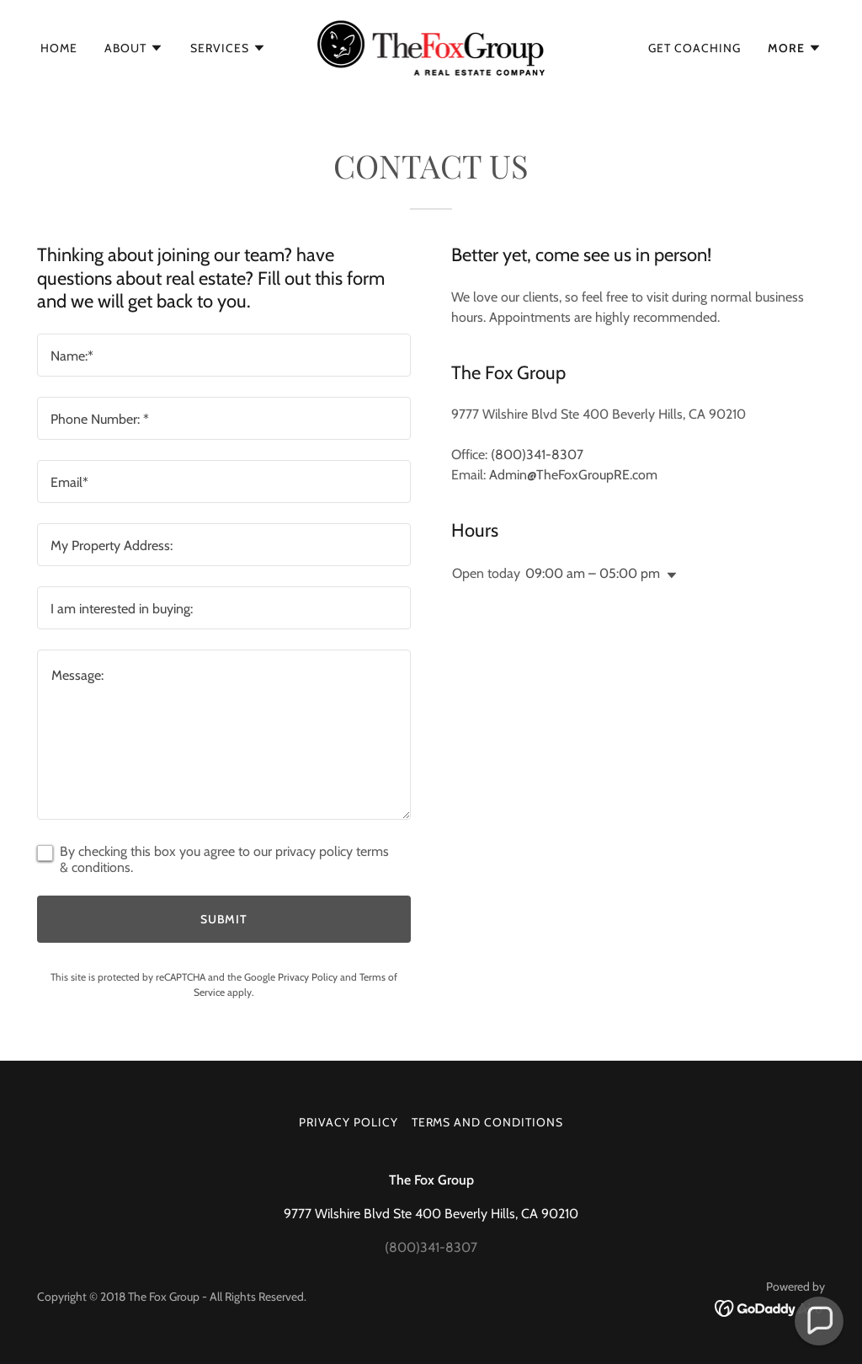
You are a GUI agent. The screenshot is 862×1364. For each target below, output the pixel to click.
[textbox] (224, 355)
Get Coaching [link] (694, 48)
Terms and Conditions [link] (488, 1122)
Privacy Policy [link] (308, 977)
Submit (224, 919)
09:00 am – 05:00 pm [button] (592, 573)
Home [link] (58, 48)
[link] (431, 47)
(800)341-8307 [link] (537, 455)
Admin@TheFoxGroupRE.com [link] (573, 475)
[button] (133, 48)
